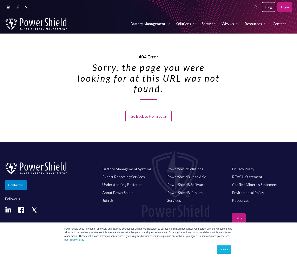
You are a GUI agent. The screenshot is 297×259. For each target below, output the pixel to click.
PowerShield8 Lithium (185, 192)
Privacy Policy (76, 239)
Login (285, 7)
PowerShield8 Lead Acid (186, 176)
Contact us (16, 185)
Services (208, 23)
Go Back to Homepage (149, 116)
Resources (253, 23)
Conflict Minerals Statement (255, 184)
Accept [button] (224, 249)
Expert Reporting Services (123, 176)
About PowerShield (117, 192)
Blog (268, 7)
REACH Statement (247, 176)
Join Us (108, 200)
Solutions (183, 23)
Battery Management (147, 23)
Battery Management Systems (126, 169)
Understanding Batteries (122, 184)
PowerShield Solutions (185, 169)
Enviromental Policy (248, 192)
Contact (279, 23)
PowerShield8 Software (186, 184)
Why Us (228, 23)
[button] (255, 7)
